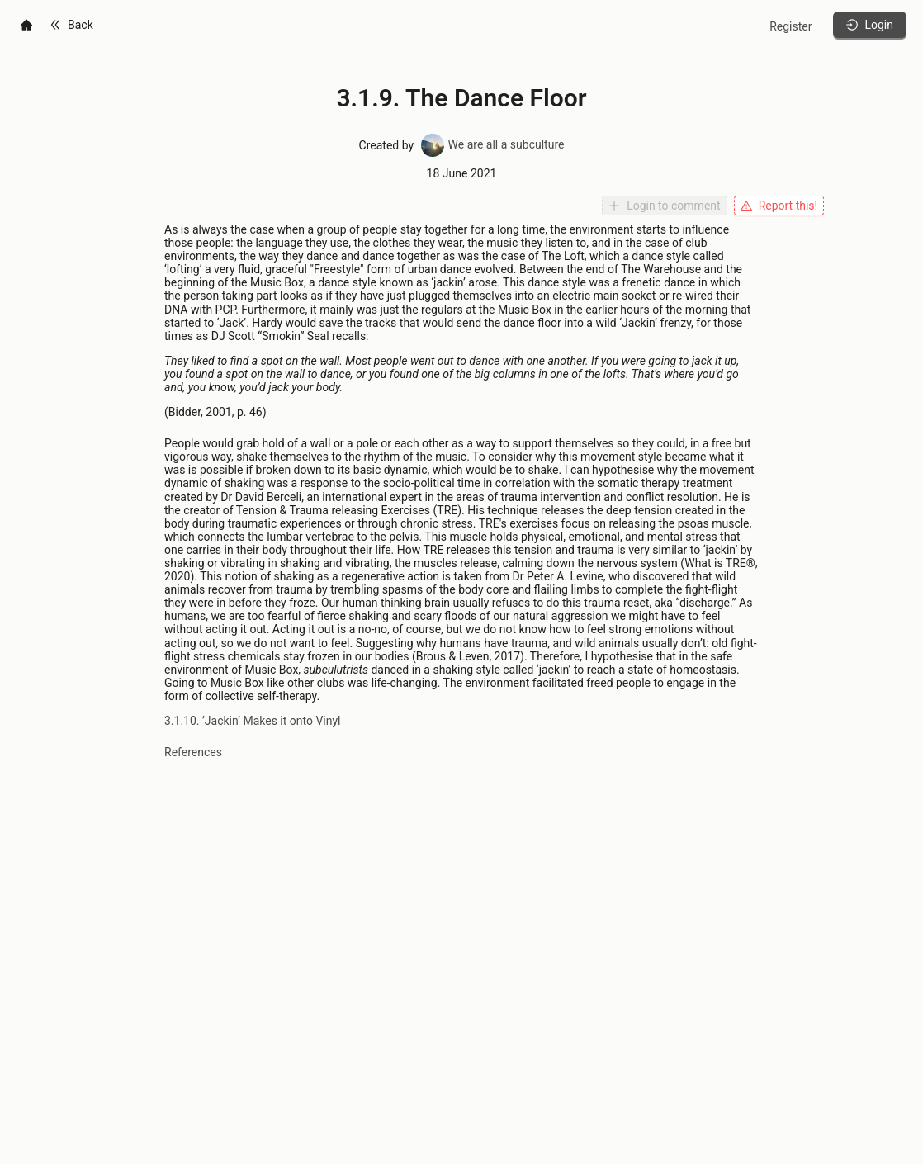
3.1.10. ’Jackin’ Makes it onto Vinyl (252, 720)
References (193, 752)
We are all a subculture (492, 144)
